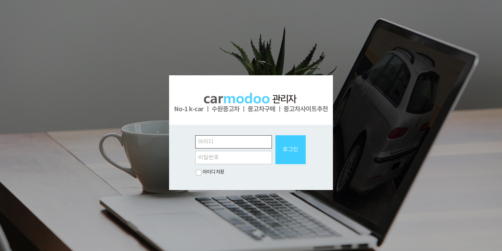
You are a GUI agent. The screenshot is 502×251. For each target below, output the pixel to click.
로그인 (290, 149)
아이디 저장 (213, 172)
